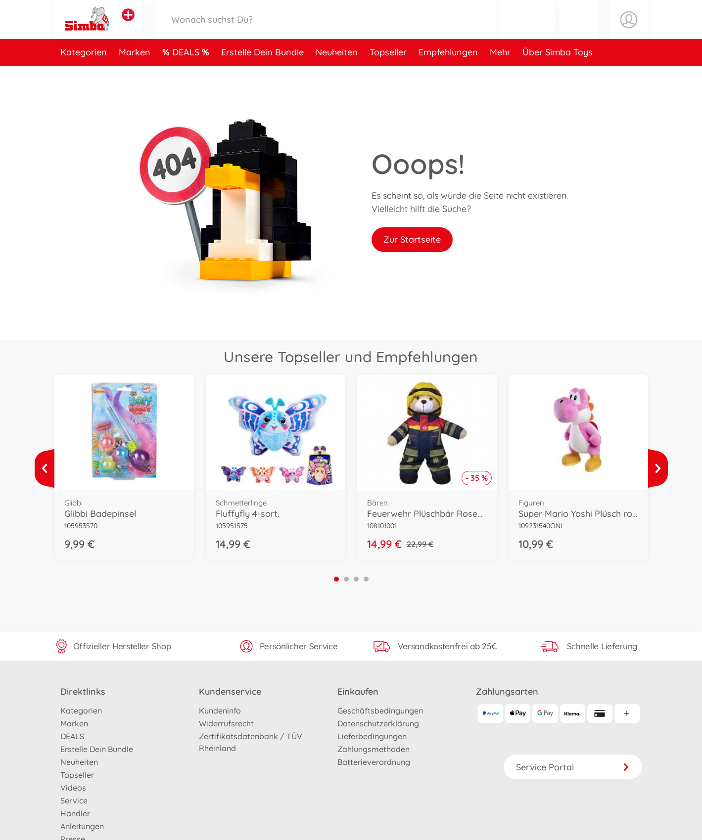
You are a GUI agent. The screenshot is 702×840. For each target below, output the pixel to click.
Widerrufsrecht (226, 723)
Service (74, 800)
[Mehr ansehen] (44, 468)
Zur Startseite (412, 239)
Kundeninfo (220, 710)
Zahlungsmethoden (373, 749)
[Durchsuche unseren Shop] (326, 31)
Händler (75, 813)
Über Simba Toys (557, 76)
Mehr (500, 76)
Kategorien (83, 76)
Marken (134, 76)
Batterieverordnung (373, 762)
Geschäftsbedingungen (380, 710)
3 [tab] (356, 579)
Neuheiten (337, 76)
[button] (578, 31)
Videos (73, 788)
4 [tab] (366, 579)
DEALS (187, 76)
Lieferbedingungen (372, 736)
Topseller (388, 76)
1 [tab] (336, 579)
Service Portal (573, 767)
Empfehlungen (448, 76)
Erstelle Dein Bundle (262, 76)
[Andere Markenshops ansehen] (128, 26)
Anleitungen (82, 826)
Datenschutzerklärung (378, 723)
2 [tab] (346, 579)
